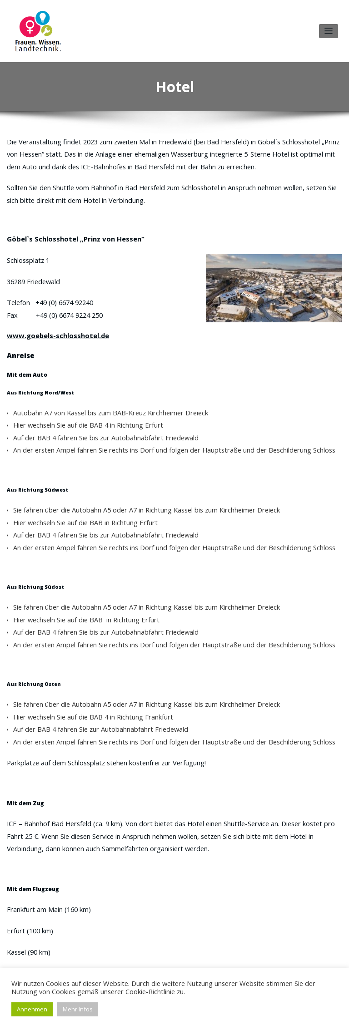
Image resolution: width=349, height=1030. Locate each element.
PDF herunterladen (173, 947)
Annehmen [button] (32, 1009)
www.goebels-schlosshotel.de (50, 308)
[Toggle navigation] (329, 28)
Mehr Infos (78, 1009)
